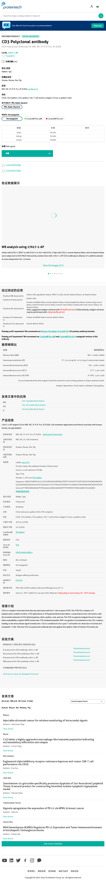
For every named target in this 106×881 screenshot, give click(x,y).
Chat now (98, 26)
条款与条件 (63, 871)
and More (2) (32, 89)
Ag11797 (26, 462)
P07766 (19, 580)
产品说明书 (8, 56)
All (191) (5, 701)
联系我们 (31, 871)
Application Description (52, 434)
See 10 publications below (33, 401)
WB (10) (13, 701)
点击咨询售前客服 (11, 165)
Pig (29, 708)
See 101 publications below (34, 405)
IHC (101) (22, 701)
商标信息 (74, 871)
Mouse (12, 708)
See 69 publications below (33, 409)
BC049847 (37, 478)
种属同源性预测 (22, 491)
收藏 (7, 153)
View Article (8, 729)
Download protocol (81, 648)
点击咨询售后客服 (11, 171)
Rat (17, 708)
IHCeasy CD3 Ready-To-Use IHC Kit (54, 331)
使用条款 (52, 871)
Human (5, 708)
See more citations (53, 843)
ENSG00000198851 (24, 552)
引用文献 (9, 61)
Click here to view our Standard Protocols (20, 674)
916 (17, 545)
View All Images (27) (53, 265)
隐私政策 (42, 871)
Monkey (23, 708)
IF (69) (30, 701)
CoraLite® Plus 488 (33, 119)
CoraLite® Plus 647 (54, 119)
